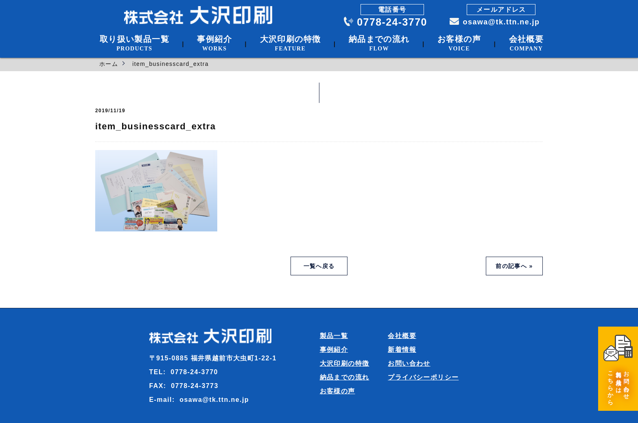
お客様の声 (337, 391)
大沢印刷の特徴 (344, 363)
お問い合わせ (409, 363)
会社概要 (402, 335)
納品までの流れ (344, 377)
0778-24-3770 (392, 22)
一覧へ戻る (319, 266)
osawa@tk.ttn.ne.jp (500, 22)
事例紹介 (334, 349)
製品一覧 (334, 335)
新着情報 (402, 349)
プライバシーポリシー (423, 377)
